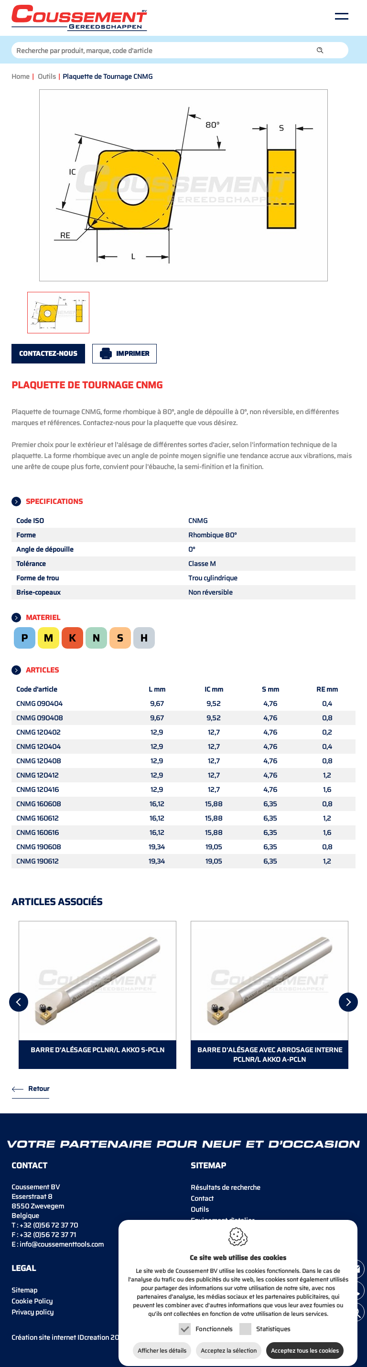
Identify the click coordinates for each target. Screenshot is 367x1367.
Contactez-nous (48, 353)
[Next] (348, 1002)
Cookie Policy (32, 1301)
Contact (202, 1198)
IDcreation (60, 1337)
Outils (47, 76)
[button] (320, 50)
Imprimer (132, 353)
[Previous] (18, 1002)
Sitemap (24, 1290)
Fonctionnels (213, 1324)
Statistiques (273, 1324)
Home (20, 76)
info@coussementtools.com (62, 1244)
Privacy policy (32, 1312)
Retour (38, 1088)
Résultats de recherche (225, 1187)
